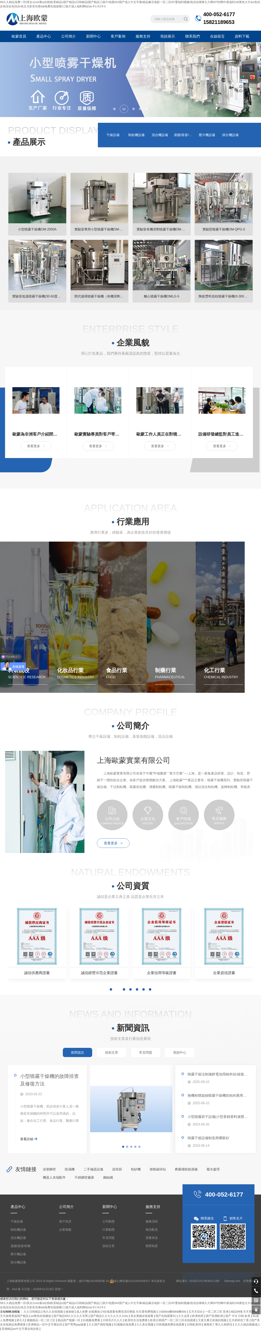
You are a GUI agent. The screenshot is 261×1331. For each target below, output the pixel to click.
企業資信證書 (224, 973)
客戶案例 (118, 36)
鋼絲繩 (108, 1177)
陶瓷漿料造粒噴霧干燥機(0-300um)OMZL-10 (226, 296)
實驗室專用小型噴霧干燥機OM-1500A (101, 229)
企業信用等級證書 (161, 973)
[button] (114, 109)
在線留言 (217, 36)
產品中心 (43, 36)
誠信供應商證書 (37, 973)
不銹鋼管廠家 (84, 1177)
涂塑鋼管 (49, 1169)
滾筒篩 (117, 1169)
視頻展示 (167, 36)
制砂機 (136, 1169)
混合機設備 (160, 135)
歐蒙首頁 (19, 36)
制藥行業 (165, 670)
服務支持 (143, 36)
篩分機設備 (230, 135)
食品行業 (116, 670)
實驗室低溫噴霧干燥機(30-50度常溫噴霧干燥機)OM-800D (39, 296)
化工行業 (214, 670)
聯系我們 (192, 36)
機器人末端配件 (54, 1177)
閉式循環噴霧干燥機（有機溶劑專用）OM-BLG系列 (101, 296)
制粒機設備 (136, 135)
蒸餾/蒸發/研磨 (184, 135)
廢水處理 (213, 1169)
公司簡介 (68, 36)
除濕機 (70, 1169)
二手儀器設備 (93, 1169)
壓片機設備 (207, 135)
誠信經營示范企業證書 (99, 973)
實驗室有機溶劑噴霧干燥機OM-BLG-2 (164, 229)
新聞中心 (93, 36)
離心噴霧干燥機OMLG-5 (161, 296)
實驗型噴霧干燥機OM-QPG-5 (223, 229)
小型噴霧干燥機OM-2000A (37, 229)
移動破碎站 (158, 1169)
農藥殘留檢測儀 (186, 1169)
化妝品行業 (70, 670)
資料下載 (242, 36)
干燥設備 (112, 135)
